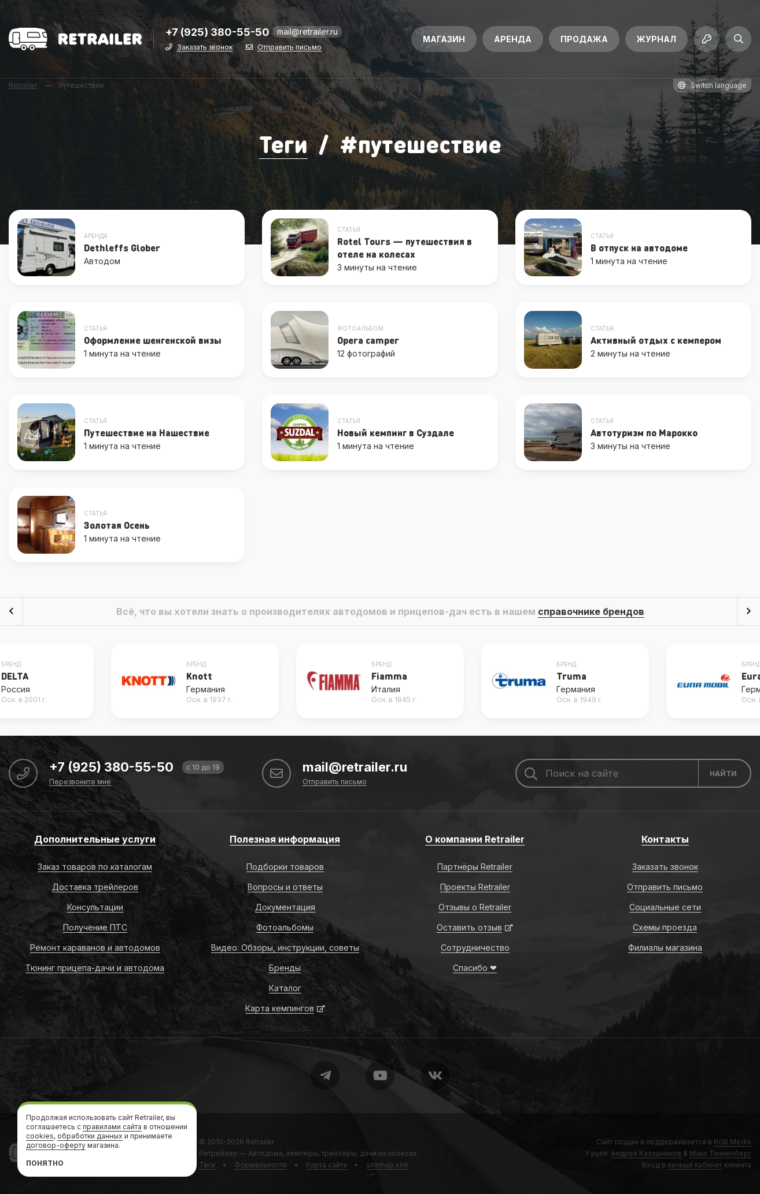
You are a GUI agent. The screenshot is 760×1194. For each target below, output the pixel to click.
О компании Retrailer (475, 839)
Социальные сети (665, 907)
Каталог (285, 988)
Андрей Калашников (646, 1153)
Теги (283, 143)
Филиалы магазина (665, 947)
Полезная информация (285, 839)
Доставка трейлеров (95, 887)
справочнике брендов (591, 611)
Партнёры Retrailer (474, 867)
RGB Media (732, 1141)
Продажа (584, 39)
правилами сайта (112, 1126)
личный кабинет (694, 1164)
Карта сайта (326, 1164)
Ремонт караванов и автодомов (95, 947)
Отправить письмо (289, 47)
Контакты (665, 839)
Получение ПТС (95, 927)
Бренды (285, 968)
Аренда (513, 39)
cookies (40, 1136)
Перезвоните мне (80, 782)
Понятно (45, 1163)
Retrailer (260, 1141)
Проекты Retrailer (475, 887)
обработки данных (90, 1136)
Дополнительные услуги (95, 839)
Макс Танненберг (720, 1153)
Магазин (444, 39)
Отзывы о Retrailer (474, 907)
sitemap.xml (387, 1164)
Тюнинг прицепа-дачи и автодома (94, 968)
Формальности (260, 1164)
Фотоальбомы (284, 927)
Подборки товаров (285, 867)
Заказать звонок (205, 47)
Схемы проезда (665, 927)
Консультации (95, 907)
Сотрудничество (475, 947)
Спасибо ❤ (475, 968)
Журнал (656, 39)
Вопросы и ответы (285, 887)
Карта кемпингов (279, 1008)
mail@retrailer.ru (307, 31)
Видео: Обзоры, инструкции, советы (285, 947)
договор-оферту (56, 1145)
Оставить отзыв (469, 927)
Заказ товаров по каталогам (95, 867)
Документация (285, 907)
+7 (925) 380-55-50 (217, 32)
